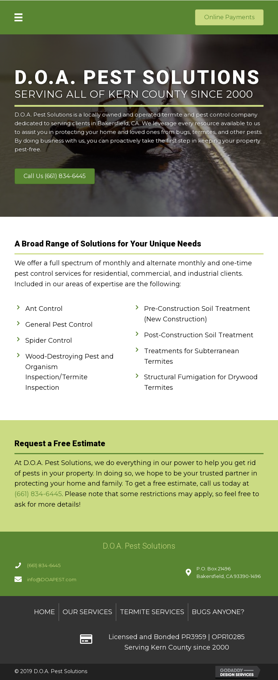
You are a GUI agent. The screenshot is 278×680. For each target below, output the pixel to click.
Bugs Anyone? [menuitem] (218, 612)
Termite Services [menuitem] (152, 612)
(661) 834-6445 (38, 494)
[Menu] (18, 17)
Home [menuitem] (44, 612)
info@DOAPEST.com (51, 579)
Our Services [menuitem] (87, 612)
